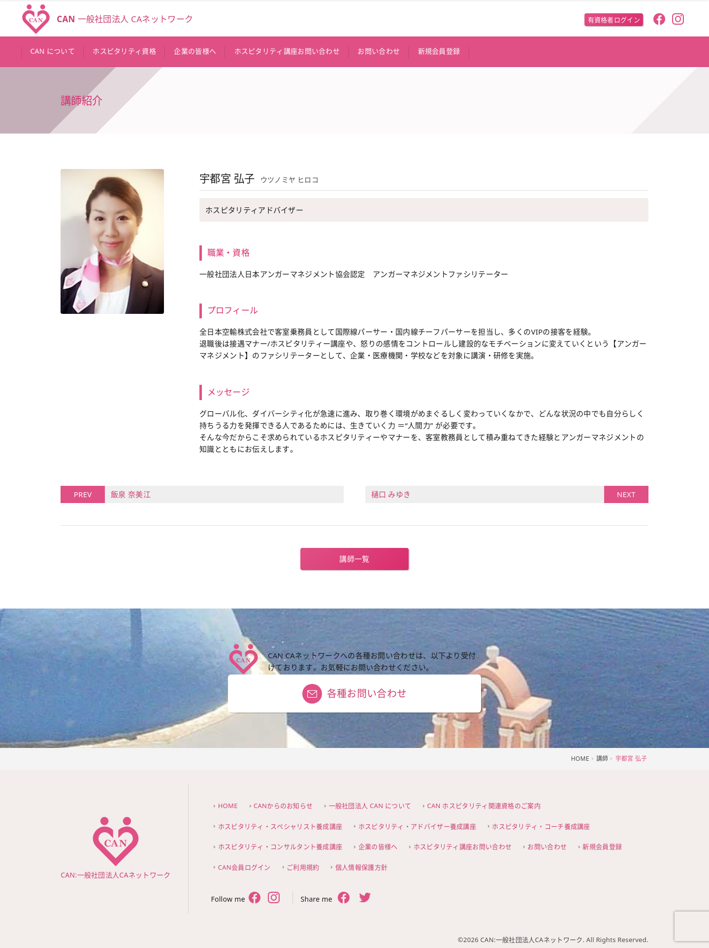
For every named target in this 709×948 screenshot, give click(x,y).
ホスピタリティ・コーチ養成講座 (541, 826)
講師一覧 (354, 559)
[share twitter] (365, 899)
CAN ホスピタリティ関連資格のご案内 (484, 805)
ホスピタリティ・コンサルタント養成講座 (280, 846)
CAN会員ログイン (244, 867)
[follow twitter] (274, 899)
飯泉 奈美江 (128, 494)
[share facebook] (344, 898)
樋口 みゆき (487, 494)
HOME (228, 805)
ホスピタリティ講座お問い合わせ (463, 846)
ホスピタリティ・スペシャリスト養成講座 (280, 826)
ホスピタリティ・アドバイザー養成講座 (417, 826)
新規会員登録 (602, 846)
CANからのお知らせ (283, 805)
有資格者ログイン (614, 19)
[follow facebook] (659, 20)
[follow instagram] (678, 20)
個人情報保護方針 (361, 867)
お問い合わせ (547, 846)
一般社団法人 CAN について (370, 805)
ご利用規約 (303, 867)
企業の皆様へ (378, 846)
